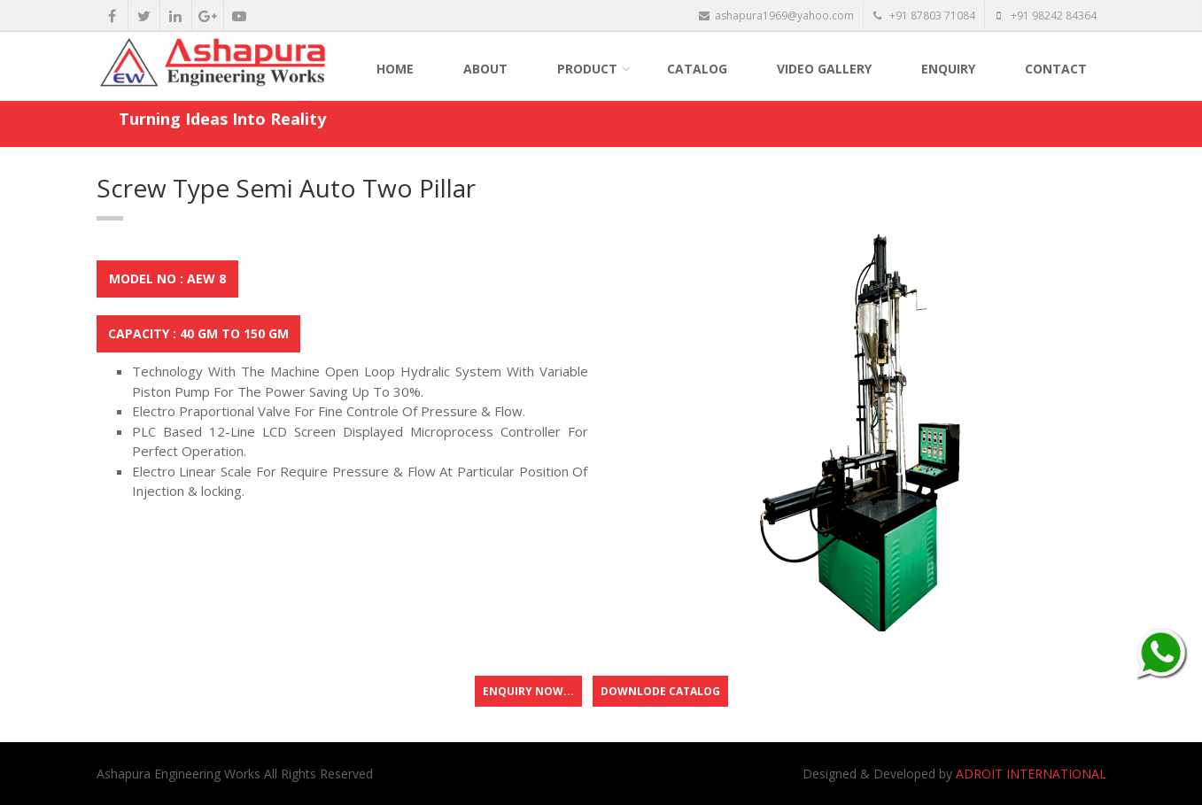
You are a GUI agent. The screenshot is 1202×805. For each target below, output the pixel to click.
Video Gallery (824, 68)
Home (395, 68)
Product (587, 68)
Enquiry (948, 68)
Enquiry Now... (528, 691)
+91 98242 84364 (1046, 15)
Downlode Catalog (660, 691)
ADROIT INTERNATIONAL (1031, 773)
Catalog (697, 68)
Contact (1056, 68)
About (485, 68)
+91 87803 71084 (924, 15)
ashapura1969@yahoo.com (776, 15)
